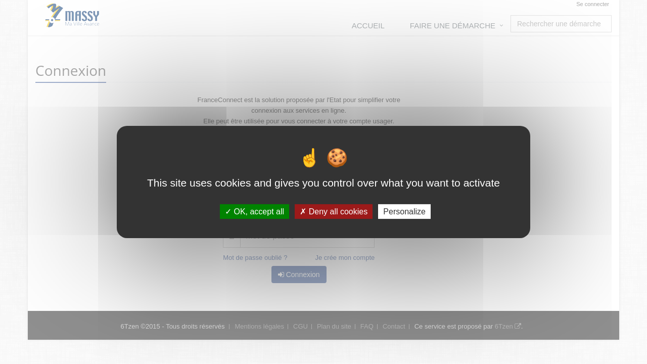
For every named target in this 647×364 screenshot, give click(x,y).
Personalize (404, 211)
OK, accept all (254, 211)
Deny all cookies (333, 211)
